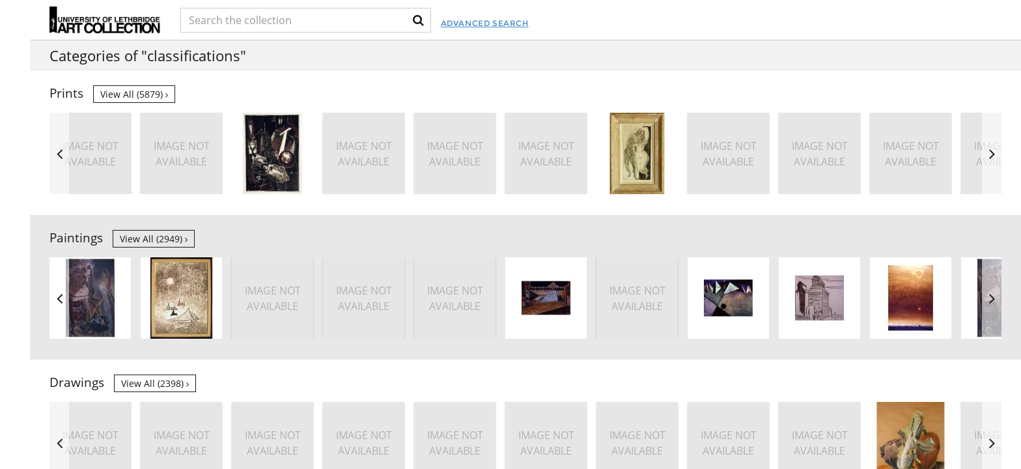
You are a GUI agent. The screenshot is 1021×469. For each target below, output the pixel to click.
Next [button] (991, 153)
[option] (819, 153)
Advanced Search (561, 23)
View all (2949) (154, 239)
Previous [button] (59, 153)
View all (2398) (155, 383)
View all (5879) (134, 94)
